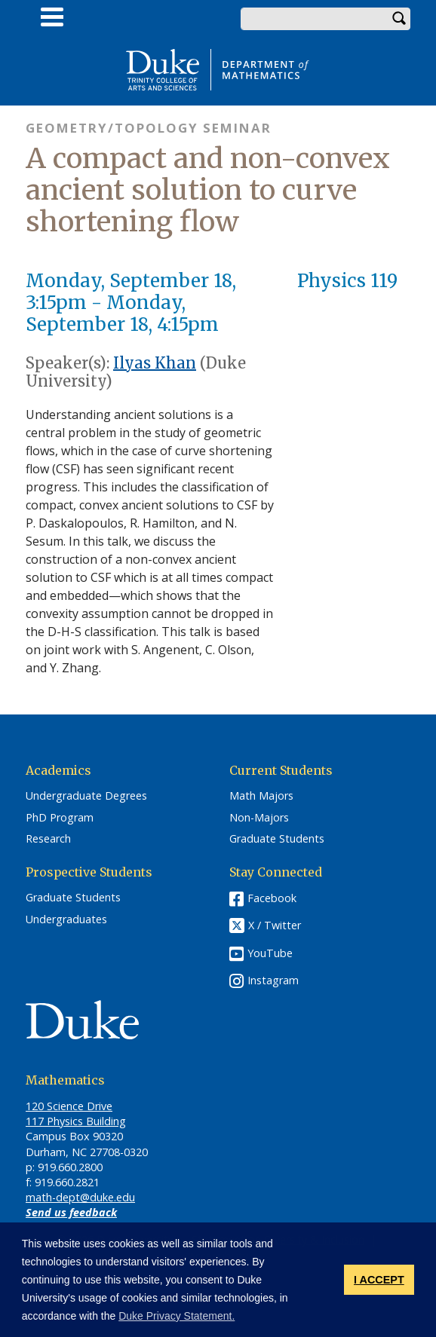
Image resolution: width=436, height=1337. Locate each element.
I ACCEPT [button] (379, 1280)
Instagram (273, 980)
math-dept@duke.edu (80, 1197)
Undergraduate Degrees (86, 796)
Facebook (271, 898)
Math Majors (261, 796)
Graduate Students (276, 839)
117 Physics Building (76, 1121)
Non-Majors (259, 818)
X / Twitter (274, 925)
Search (399, 19)
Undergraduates (66, 919)
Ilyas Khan (154, 362)
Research (48, 839)
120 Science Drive (69, 1106)
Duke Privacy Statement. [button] (176, 1316)
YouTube (270, 953)
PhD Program (60, 818)
